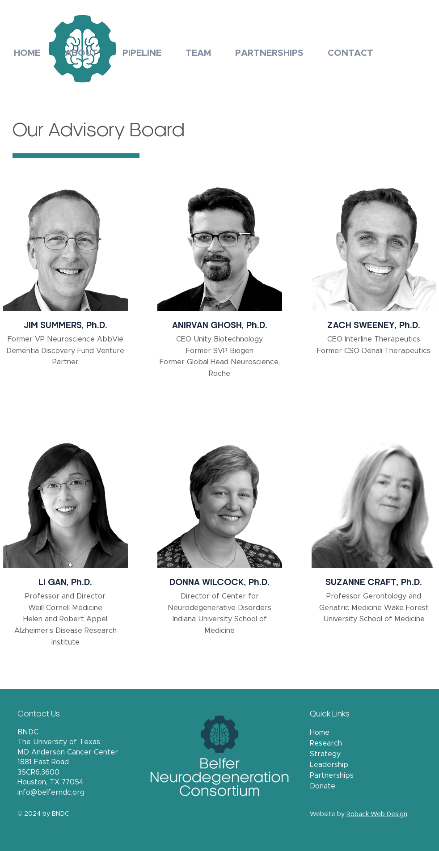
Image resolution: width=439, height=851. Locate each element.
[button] (81, 49)
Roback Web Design (376, 814)
